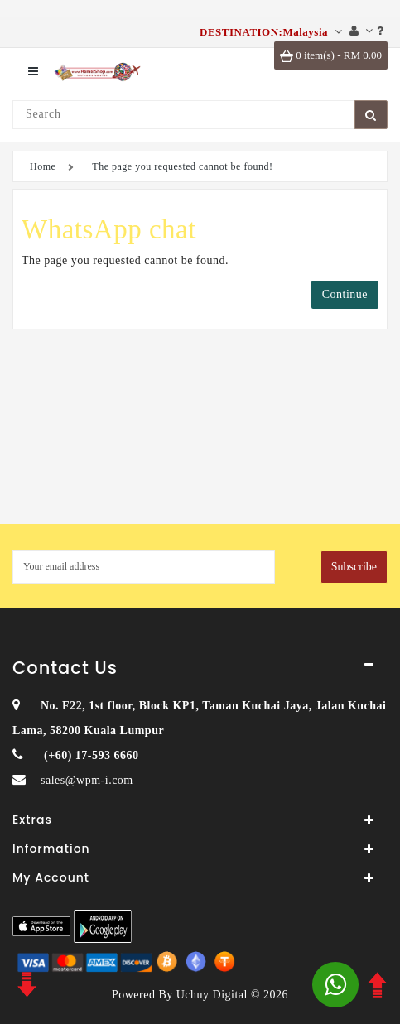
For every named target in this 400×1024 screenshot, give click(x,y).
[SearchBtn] (371, 114)
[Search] (183, 114)
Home (42, 166)
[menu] (33, 71)
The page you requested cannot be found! (182, 166)
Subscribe (354, 566)
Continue (345, 294)
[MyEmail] (143, 567)
